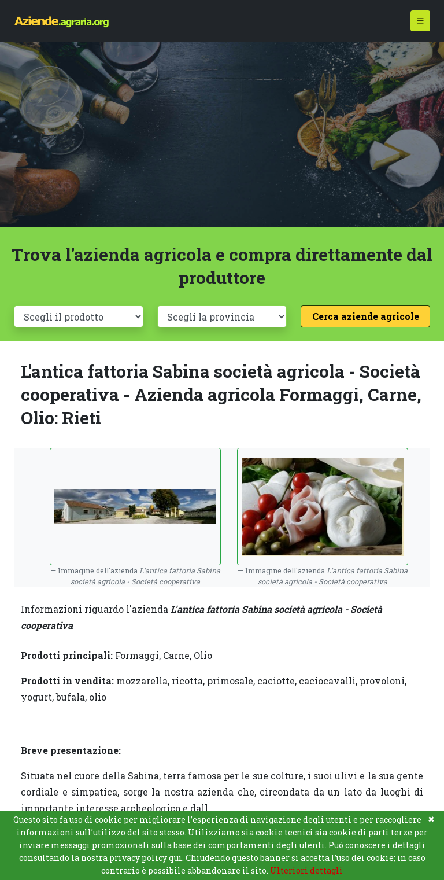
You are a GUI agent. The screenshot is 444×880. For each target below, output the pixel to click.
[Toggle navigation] (420, 21)
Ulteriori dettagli (306, 870)
